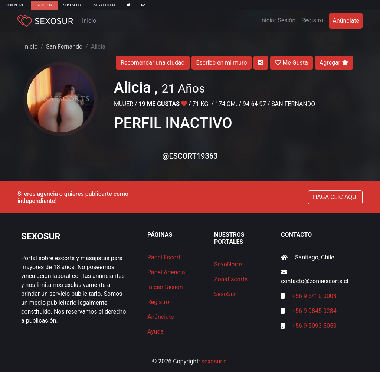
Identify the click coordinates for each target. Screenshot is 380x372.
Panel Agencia (166, 272)
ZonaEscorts (231, 279)
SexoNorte (16, 5)
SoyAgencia (104, 5)
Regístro (158, 301)
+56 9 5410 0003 (314, 296)
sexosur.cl (215, 361)
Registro (312, 20)
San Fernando (64, 46)
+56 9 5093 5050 (314, 325)
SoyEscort (73, 5)
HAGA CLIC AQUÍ (335, 197)
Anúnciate (345, 20)
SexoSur (44, 5)
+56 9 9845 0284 (314, 310)
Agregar (334, 62)
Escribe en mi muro (221, 62)
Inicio (89, 20)
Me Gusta (291, 62)
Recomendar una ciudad (152, 62)
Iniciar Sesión (279, 20)
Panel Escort (164, 257)
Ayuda (155, 331)
